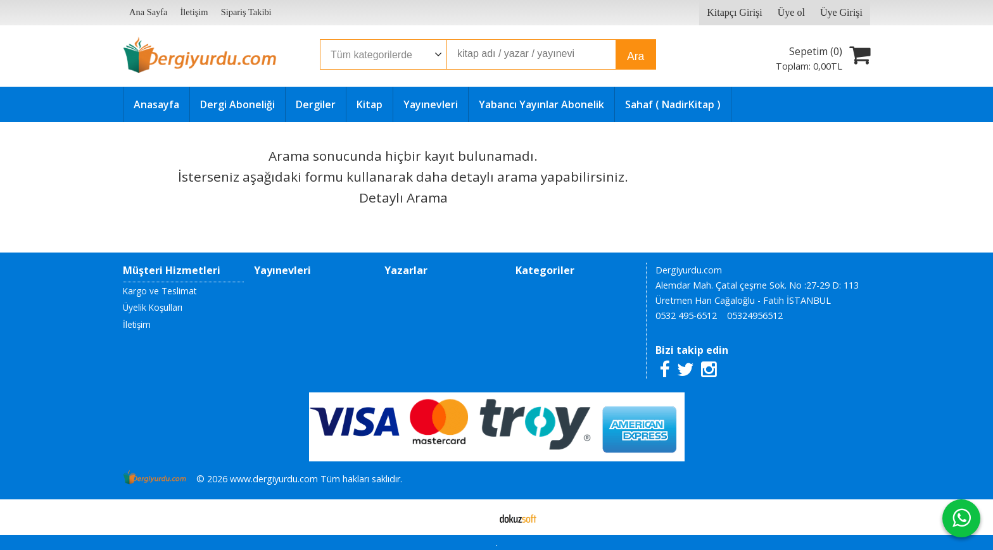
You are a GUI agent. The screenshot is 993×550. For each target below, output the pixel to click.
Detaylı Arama (403, 197)
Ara (635, 56)
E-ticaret (476, 517)
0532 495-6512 (686, 315)
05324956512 (755, 315)
